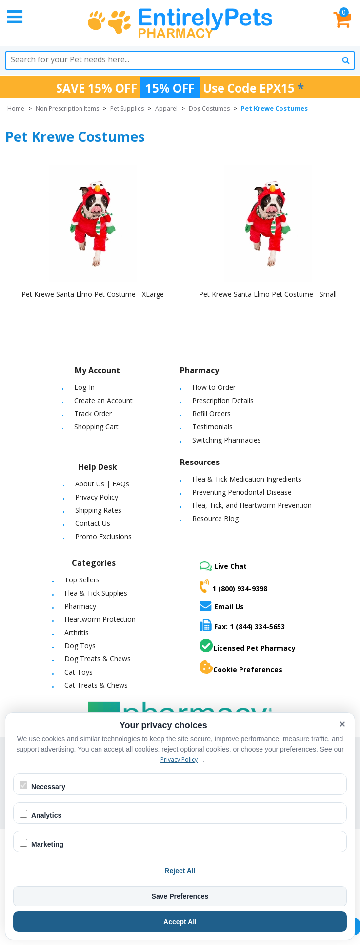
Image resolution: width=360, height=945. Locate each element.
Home (15, 108)
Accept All (180, 922)
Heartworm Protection (100, 619)
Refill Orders (211, 413)
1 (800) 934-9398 (233, 586)
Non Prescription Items (67, 108)
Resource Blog (215, 518)
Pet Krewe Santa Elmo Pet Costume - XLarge (92, 294)
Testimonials (212, 426)
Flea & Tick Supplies (95, 593)
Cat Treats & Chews (96, 685)
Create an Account (103, 400)
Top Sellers (82, 579)
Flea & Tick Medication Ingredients (246, 478)
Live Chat (223, 566)
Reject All (179, 871)
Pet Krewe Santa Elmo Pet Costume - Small (268, 294)
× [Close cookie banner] (342, 724)
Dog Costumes (209, 108)
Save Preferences (180, 896)
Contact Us (92, 523)
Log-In (84, 387)
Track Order (93, 413)
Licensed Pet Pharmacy (248, 646)
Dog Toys (80, 645)
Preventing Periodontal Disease (242, 492)
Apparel (166, 108)
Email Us (222, 606)
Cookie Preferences (241, 667)
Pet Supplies (127, 108)
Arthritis (76, 632)
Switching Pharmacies (226, 439)
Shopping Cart (96, 426)
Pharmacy (80, 606)
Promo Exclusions (103, 536)
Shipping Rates (98, 510)
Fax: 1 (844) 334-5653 (242, 625)
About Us (89, 483)
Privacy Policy (96, 496)
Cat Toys (78, 671)
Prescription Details (223, 400)
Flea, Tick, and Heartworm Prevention (252, 505)
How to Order (214, 387)
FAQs (120, 483)
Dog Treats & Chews (97, 658)
